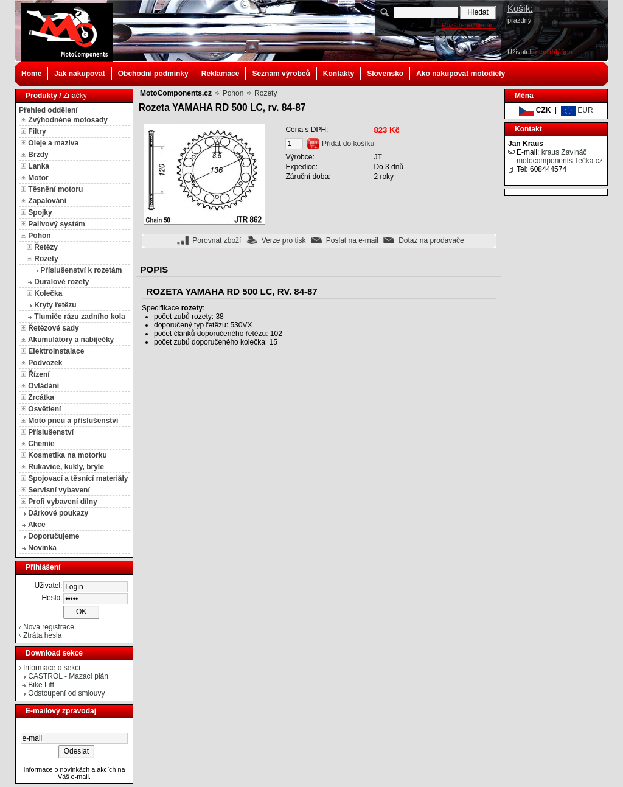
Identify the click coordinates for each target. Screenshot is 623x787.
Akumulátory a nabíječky (71, 339)
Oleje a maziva (53, 143)
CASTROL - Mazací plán (68, 676)
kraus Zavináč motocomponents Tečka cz (560, 156)
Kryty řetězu (55, 305)
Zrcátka (41, 397)
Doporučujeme (53, 536)
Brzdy (38, 154)
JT (377, 157)
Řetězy (46, 247)
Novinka (42, 548)
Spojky (40, 212)
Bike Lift (41, 684)
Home (31, 73)
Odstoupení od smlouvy (66, 693)
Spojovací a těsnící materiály (78, 478)
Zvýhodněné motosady (68, 120)
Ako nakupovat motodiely (460, 73)
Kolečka (48, 293)
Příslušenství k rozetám (81, 270)
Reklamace (220, 73)
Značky (75, 95)
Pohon (39, 235)
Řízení (38, 374)
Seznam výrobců (281, 73)
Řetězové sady (53, 328)
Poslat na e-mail (352, 240)
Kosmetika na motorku (67, 455)
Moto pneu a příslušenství (73, 420)
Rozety (46, 258)
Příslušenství (51, 432)
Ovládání (43, 386)
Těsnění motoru (55, 189)
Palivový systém (56, 224)
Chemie (41, 443)
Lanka (38, 166)
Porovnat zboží (216, 240)
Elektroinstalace (56, 351)
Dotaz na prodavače (431, 240)
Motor (38, 177)
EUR (577, 110)
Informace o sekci (51, 667)
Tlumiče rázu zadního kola (79, 316)
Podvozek (45, 363)
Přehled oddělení (48, 110)
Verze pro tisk (284, 240)
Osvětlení (44, 409)
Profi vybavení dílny (62, 501)
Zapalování (47, 201)
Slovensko (385, 73)
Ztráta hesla (42, 635)
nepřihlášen (554, 51)
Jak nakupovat (79, 73)
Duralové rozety (61, 282)
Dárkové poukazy (58, 513)
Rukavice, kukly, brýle (66, 467)
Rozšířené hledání (469, 25)
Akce (37, 524)
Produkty (41, 95)
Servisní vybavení (58, 490)
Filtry (37, 131)
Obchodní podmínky (153, 73)
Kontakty (338, 73)
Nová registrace (48, 627)
